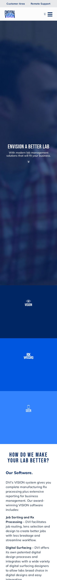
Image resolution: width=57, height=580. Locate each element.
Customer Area (16, 3)
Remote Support (40, 3)
